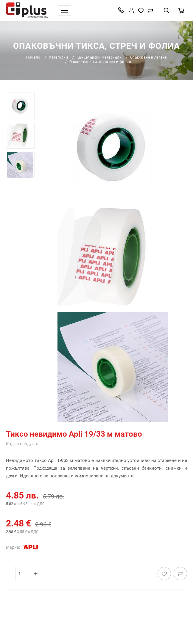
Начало (33, 57)
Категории (58, 57)
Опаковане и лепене (148, 57)
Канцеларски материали (99, 57)
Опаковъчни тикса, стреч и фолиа (100, 62)
